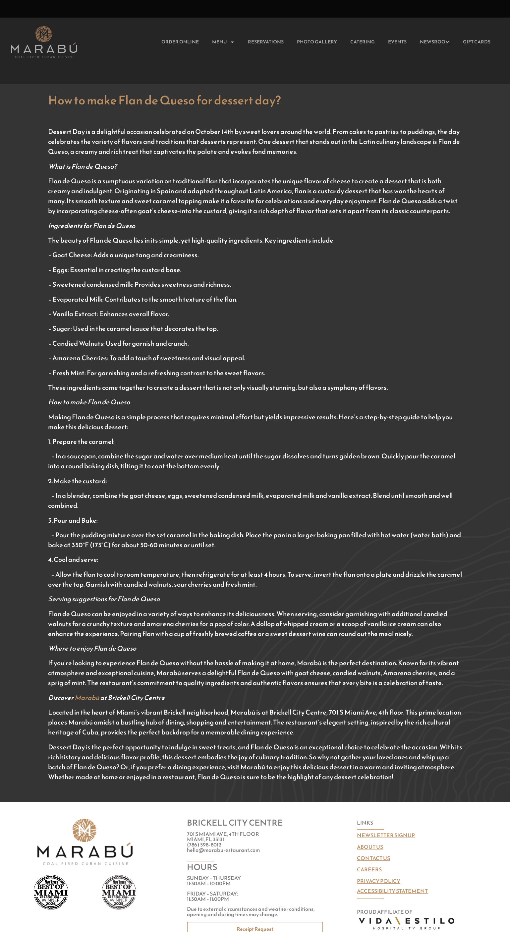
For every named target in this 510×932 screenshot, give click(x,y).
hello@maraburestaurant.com (223, 850)
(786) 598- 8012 (204, 844)
